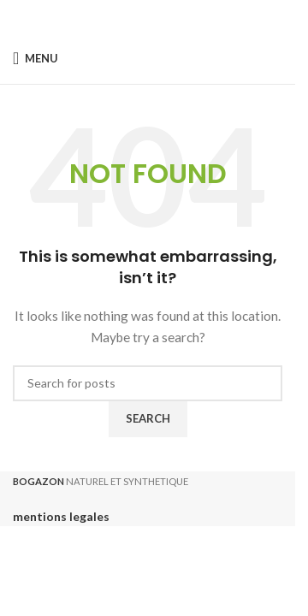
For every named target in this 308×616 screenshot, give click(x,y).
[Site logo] (147, 57)
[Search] (147, 383)
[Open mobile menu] (35, 58)
